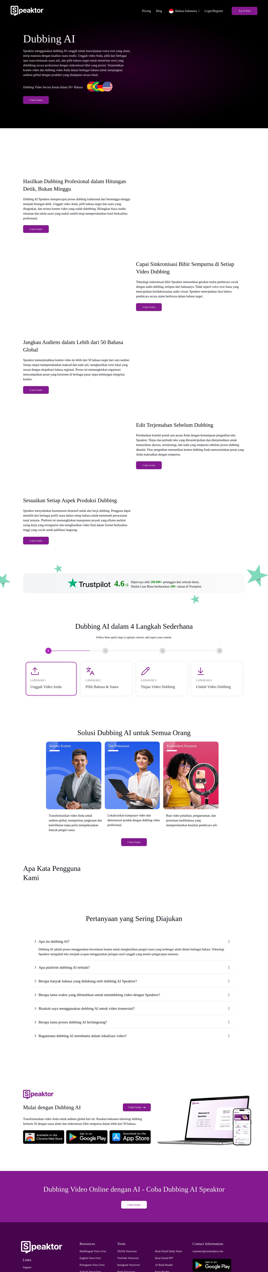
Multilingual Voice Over (93, 1261)
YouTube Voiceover (128, 1268)
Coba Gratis (36, 103)
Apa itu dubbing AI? (54, 951)
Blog (154, 10)
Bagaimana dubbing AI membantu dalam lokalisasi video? (82, 1046)
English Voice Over (90, 1268)
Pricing (141, 10)
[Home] (32, 10)
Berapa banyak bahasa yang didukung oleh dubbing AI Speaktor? (88, 991)
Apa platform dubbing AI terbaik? (64, 977)
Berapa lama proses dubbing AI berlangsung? (73, 1032)
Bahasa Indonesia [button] (178, 10)
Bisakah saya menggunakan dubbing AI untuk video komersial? (87, 1018)
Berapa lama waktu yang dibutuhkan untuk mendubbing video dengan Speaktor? (99, 1004)
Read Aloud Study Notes (168, 1261)
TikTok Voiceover (127, 1261)
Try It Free (239, 10)
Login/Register (209, 10)
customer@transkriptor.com (208, 1261)
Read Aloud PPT (164, 1268)
